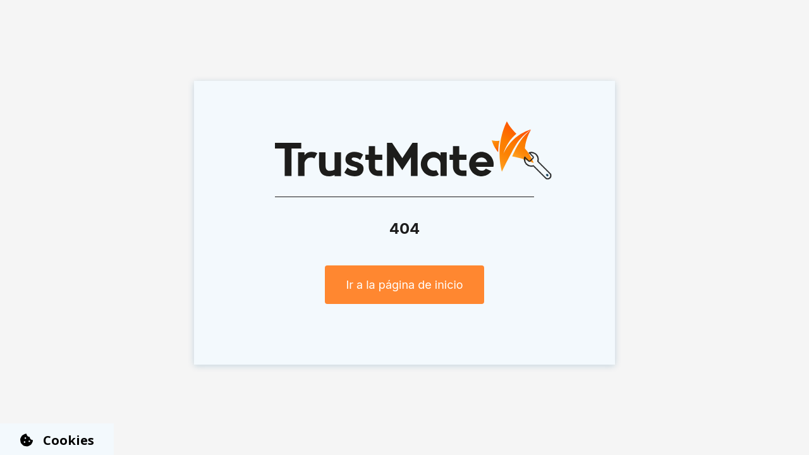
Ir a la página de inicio (404, 284)
